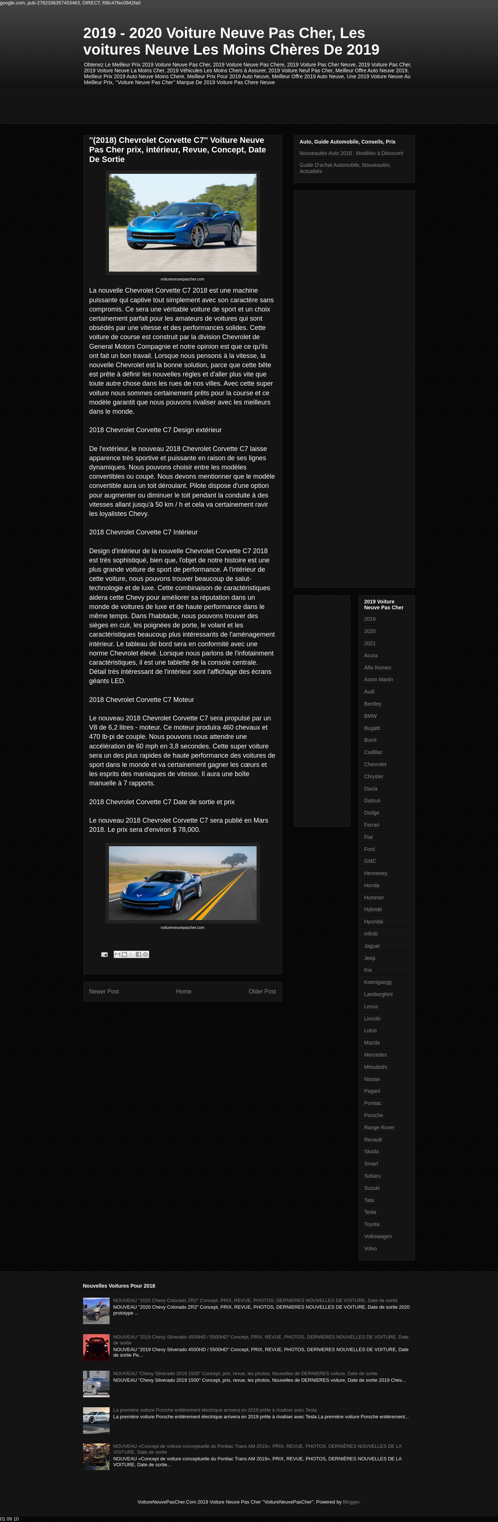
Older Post (262, 991)
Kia (368, 970)
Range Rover (379, 1127)
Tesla (370, 1212)
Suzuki (372, 1188)
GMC (370, 861)
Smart (371, 1164)
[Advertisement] (217, 105)
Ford (369, 849)
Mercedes (375, 1055)
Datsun (372, 800)
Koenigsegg (378, 982)
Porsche (373, 1115)
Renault (373, 1140)
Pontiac (373, 1103)
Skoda (371, 1151)
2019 (370, 619)
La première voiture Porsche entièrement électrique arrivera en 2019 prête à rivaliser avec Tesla (215, 1410)
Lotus (370, 1030)
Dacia (371, 789)
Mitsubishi (375, 1067)
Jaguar (372, 946)
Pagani (372, 1091)
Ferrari (371, 825)
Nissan (372, 1079)
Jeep (369, 958)
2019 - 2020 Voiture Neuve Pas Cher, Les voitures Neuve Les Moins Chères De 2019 (231, 41)
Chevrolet (375, 764)
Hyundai (373, 921)
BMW (370, 716)
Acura (371, 655)
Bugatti (372, 728)
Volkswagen (378, 1236)
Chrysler (374, 776)
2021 (370, 643)
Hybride (373, 909)
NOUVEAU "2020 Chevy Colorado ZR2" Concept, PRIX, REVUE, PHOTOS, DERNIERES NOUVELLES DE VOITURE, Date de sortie (255, 1300)
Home (184, 991)
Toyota (371, 1224)
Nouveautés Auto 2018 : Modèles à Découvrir (352, 153)
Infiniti (371, 934)
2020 (370, 631)
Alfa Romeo (377, 668)
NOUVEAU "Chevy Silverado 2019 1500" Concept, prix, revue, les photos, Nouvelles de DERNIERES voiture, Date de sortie (245, 1373)
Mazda (372, 1043)
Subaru (372, 1176)
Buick (370, 740)
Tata (369, 1200)
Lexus (371, 1006)
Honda (371, 885)
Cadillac (373, 752)
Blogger (351, 1502)
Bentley (373, 704)
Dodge (371, 813)
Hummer (374, 898)
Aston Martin (379, 679)
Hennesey (376, 873)
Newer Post (104, 991)
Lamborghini (378, 994)
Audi (369, 692)
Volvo (370, 1248)
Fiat (368, 837)
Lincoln (372, 1019)
